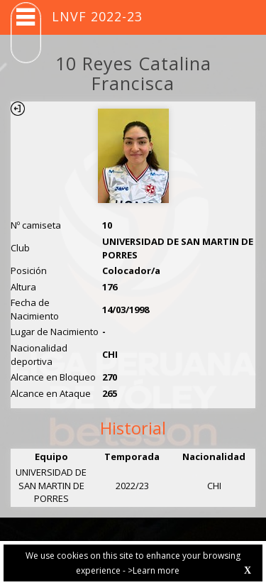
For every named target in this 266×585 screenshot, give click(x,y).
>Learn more (153, 570)
